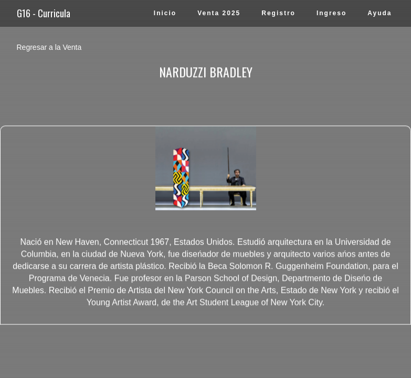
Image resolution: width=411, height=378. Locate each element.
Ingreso (331, 13)
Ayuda (379, 13)
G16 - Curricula (43, 13)
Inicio (165, 13)
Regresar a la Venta (49, 47)
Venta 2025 (218, 13)
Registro (278, 13)
